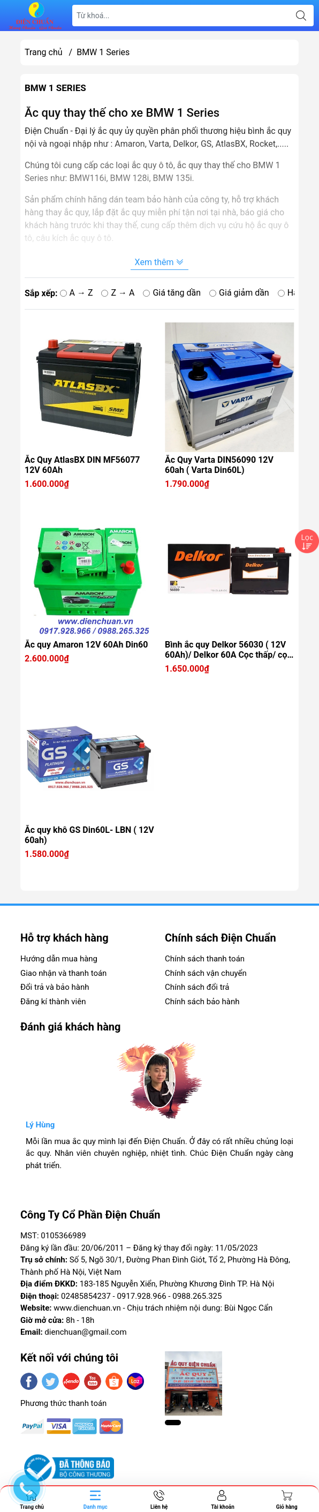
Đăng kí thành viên (53, 1001)
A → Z (76, 293)
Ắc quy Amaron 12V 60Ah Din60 (86, 645)
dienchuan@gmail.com (85, 1332)
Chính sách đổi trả (197, 987)
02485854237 (86, 1296)
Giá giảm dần (239, 293)
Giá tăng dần (172, 293)
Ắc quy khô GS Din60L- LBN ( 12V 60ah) (89, 835)
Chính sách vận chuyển (206, 973)
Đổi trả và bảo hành (54, 987)
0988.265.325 (197, 1296)
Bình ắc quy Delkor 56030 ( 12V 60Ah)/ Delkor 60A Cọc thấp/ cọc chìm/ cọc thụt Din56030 (228, 650)
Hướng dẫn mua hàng (58, 959)
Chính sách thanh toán (205, 959)
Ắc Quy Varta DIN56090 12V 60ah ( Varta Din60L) (219, 465)
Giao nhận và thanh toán (63, 973)
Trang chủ (44, 52)
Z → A (117, 293)
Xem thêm (160, 262)
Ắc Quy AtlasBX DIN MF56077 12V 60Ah (82, 465)
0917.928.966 (141, 1296)
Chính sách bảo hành (202, 1001)
